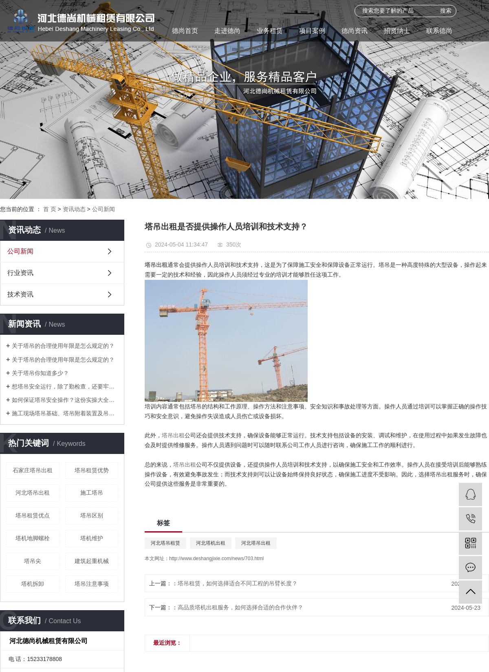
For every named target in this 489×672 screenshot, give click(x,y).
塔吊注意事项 (92, 583)
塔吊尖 (32, 561)
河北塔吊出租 (32, 492)
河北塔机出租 (210, 543)
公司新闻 (103, 209)
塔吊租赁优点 (32, 515)
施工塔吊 (91, 492)
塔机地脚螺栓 (32, 538)
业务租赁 (270, 30)
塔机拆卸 (32, 583)
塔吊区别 (91, 515)
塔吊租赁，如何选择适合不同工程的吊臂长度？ (237, 583)
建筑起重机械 (92, 561)
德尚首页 (185, 30)
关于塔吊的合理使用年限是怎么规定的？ (63, 346)
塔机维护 (91, 538)
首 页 (49, 209)
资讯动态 (74, 209)
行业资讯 (20, 272)
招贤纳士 (397, 30)
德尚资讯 (354, 30)
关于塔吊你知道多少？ (40, 373)
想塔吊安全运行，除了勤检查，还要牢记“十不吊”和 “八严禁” (65, 386)
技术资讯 (20, 294)
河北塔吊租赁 (165, 543)
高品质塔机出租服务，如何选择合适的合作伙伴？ (240, 607)
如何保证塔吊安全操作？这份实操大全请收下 (65, 400)
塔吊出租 (173, 435)
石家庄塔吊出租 (33, 470)
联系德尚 (439, 30)
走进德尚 (227, 30)
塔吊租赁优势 (92, 470)
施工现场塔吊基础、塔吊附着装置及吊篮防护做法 (65, 413)
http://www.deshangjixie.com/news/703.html (216, 558)
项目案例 (312, 30)
